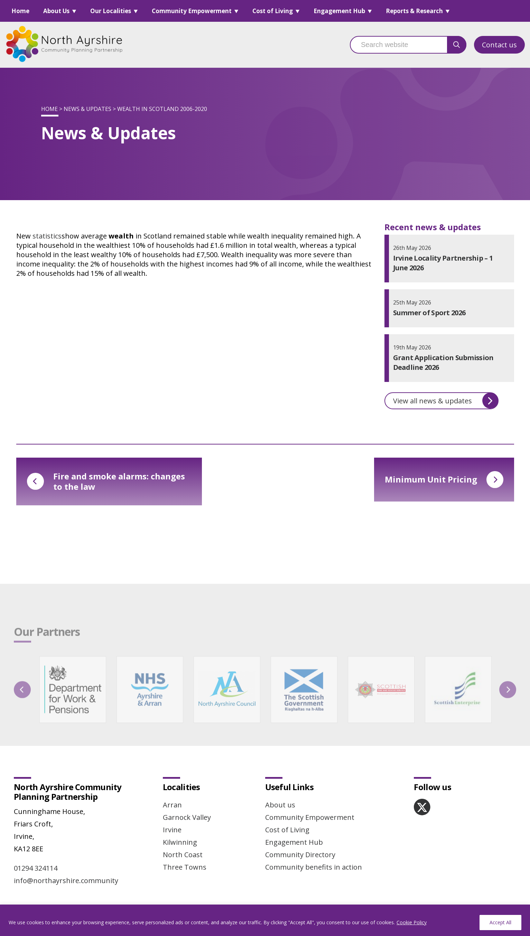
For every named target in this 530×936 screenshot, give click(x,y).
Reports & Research (414, 11)
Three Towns (184, 867)
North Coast (183, 854)
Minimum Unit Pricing (444, 479)
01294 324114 (35, 868)
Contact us (499, 44)
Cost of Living (272, 11)
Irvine (172, 829)
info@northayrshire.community (66, 880)
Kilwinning (180, 842)
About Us (56, 11)
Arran (172, 804)
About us (280, 804)
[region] (265, 920)
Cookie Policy (412, 922)
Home (20, 11)
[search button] (456, 45)
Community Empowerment (192, 11)
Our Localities (110, 11)
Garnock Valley (187, 817)
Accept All (500, 922)
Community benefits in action (313, 867)
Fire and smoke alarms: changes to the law (106, 481)
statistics (47, 236)
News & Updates (87, 109)
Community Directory (300, 854)
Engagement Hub (339, 11)
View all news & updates (445, 401)
